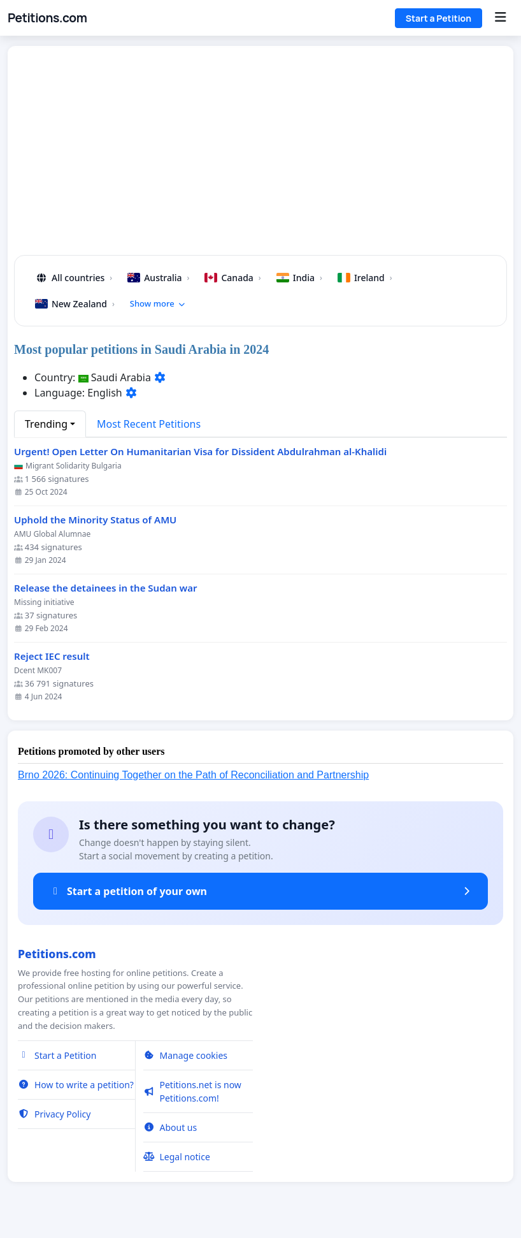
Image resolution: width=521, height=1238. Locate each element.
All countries (73, 278)
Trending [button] (46, 424)
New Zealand (75, 304)
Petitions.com (47, 18)
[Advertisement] (260, 155)
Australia (158, 278)
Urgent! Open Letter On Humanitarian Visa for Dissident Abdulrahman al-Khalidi (200, 452)
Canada (232, 278)
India (299, 278)
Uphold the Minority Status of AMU (95, 520)
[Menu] (500, 18)
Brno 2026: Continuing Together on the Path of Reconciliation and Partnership (193, 774)
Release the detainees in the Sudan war (105, 588)
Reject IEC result (52, 656)
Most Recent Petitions (149, 424)
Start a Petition (438, 18)
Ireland (365, 278)
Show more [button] (158, 303)
